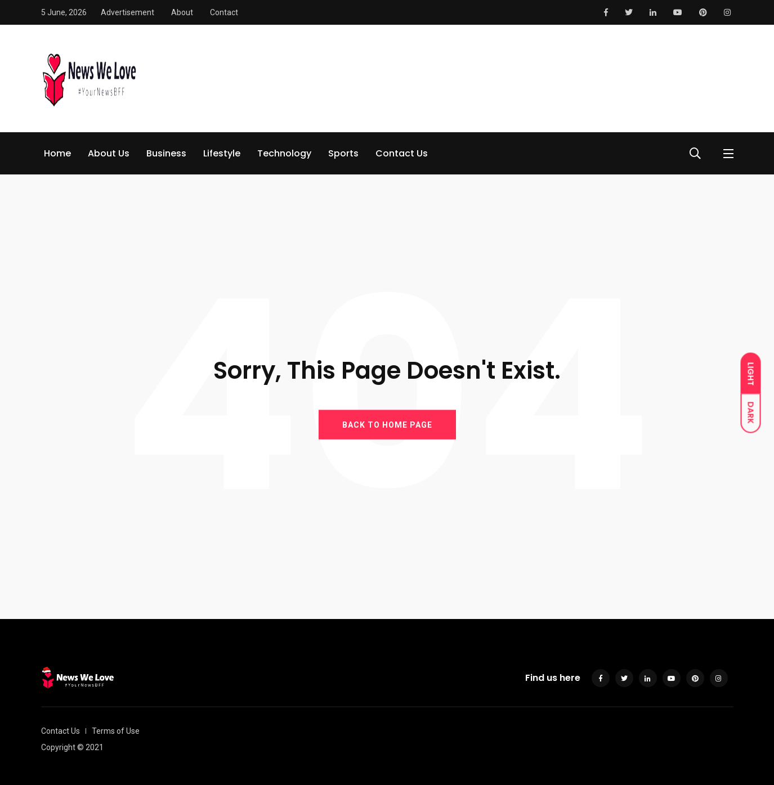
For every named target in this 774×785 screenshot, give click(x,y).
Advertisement (127, 12)
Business (166, 153)
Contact (224, 12)
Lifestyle (221, 153)
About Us (108, 153)
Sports (343, 153)
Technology (284, 153)
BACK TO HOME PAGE (387, 424)
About (182, 12)
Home (57, 153)
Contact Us (401, 153)
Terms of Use (116, 730)
